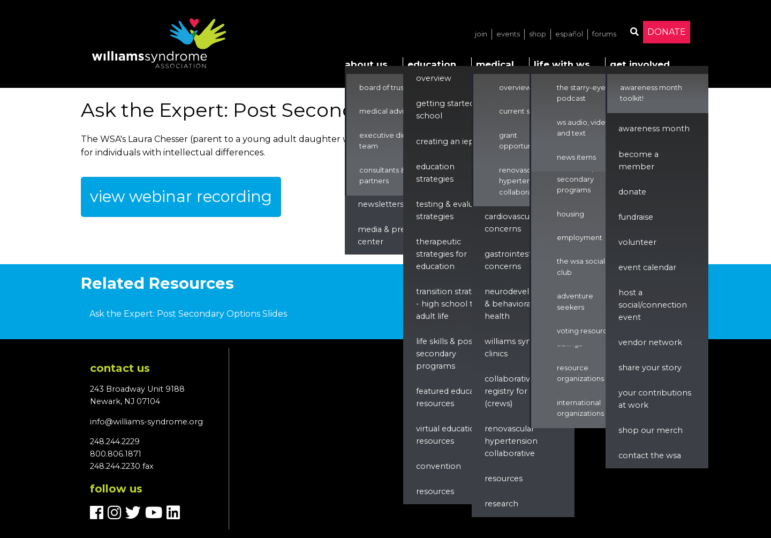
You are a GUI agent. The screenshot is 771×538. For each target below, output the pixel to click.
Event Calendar (647, 267)
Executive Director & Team (394, 140)
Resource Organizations (580, 373)
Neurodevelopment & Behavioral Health (523, 304)
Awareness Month (654, 128)
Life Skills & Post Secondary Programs (445, 354)
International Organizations (580, 408)
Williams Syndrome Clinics (521, 347)
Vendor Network (650, 342)
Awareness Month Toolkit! (651, 93)
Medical (495, 64)
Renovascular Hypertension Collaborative (522, 181)
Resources (435, 491)
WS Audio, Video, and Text (584, 127)
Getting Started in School (449, 110)
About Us (366, 64)
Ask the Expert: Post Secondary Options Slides (188, 314)
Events (508, 34)
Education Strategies (435, 173)
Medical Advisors (388, 111)
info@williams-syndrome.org (146, 422)
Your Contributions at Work (654, 399)
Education (431, 64)
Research (501, 504)
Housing (570, 214)
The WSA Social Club (581, 266)
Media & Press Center (385, 235)
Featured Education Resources (452, 397)
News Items (576, 157)
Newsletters (381, 204)
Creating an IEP (445, 141)
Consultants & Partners (382, 175)
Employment (579, 238)
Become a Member (638, 160)
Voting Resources (586, 331)
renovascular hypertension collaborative (511, 441)
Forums (604, 34)
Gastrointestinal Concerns (515, 260)
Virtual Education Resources (448, 435)
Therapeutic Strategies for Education (441, 254)
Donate (666, 32)
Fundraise (635, 217)
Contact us (120, 368)
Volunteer (637, 242)
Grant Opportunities (522, 140)
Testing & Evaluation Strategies (454, 210)
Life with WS (562, 64)
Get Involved (640, 64)
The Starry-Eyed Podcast (583, 93)
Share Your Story (650, 367)
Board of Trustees (389, 88)
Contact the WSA (649, 455)
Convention (438, 466)
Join (481, 34)
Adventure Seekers (575, 301)
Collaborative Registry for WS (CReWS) (512, 391)
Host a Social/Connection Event (652, 305)
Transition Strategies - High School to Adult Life (454, 304)
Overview (433, 78)
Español (569, 34)
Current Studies (525, 111)
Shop (537, 34)
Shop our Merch (650, 430)
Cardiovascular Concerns (512, 223)
